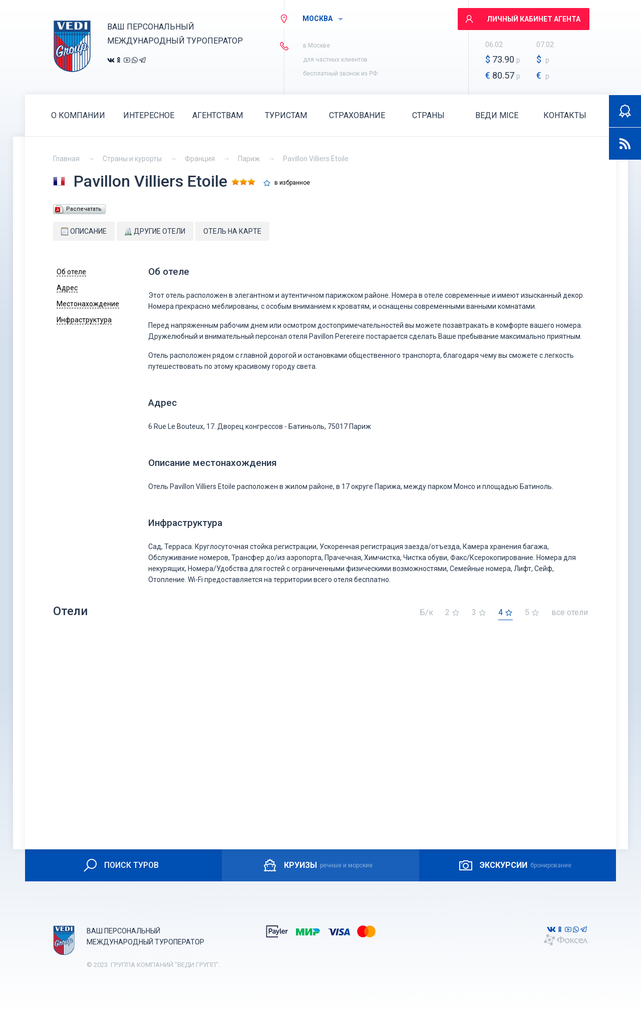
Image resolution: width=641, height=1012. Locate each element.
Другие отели (155, 231)
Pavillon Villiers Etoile (316, 158)
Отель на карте (232, 231)
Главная (66, 158)
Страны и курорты (132, 158)
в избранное (292, 183)
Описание (84, 231)
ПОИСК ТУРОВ (120, 865)
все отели (569, 613)
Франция (200, 158)
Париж (249, 158)
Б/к (426, 613)
